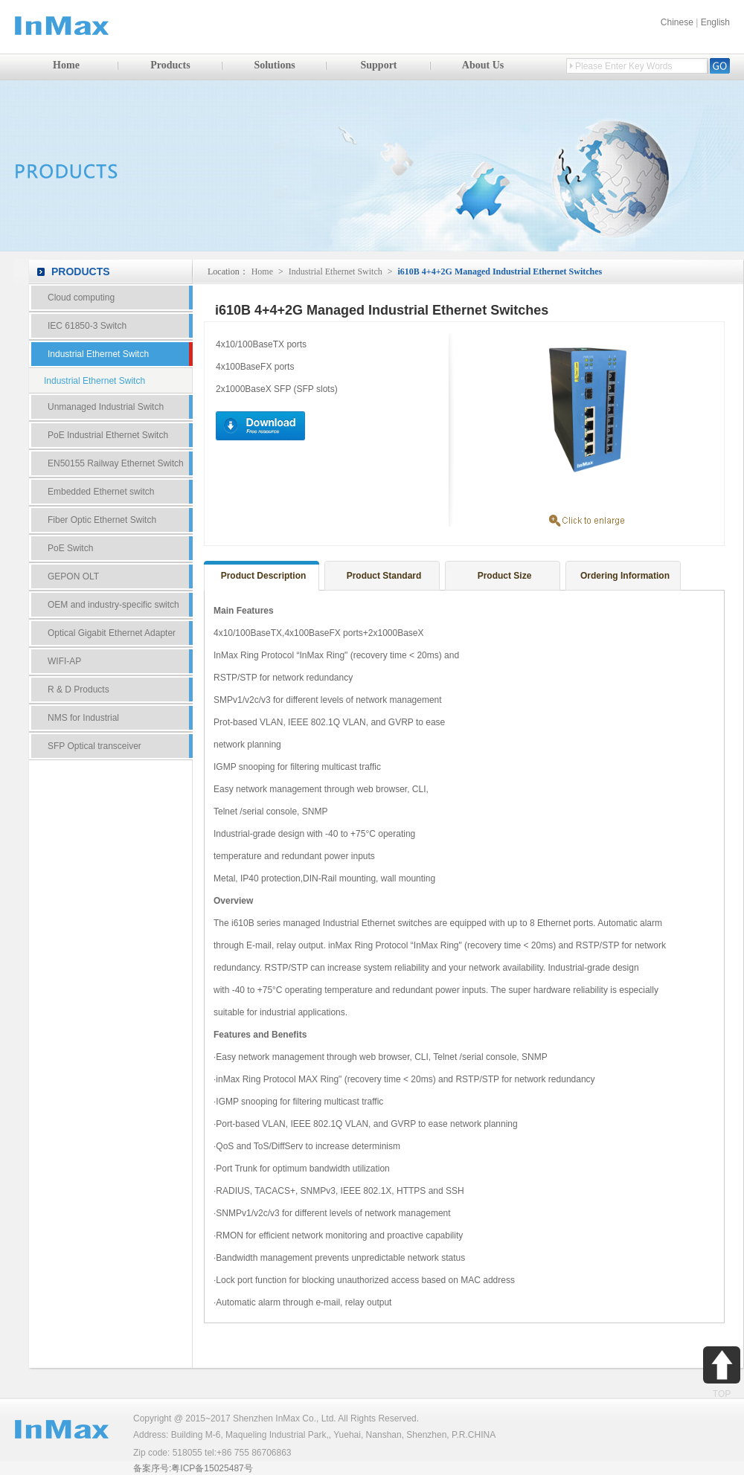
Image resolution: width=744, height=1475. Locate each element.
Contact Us (111, 817)
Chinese (677, 22)
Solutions (274, 65)
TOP (721, 1372)
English (715, 22)
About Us (483, 65)
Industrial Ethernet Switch (335, 271)
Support (378, 65)
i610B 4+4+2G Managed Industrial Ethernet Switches (500, 271)
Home (66, 65)
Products (170, 65)
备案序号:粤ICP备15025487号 (193, 1468)
